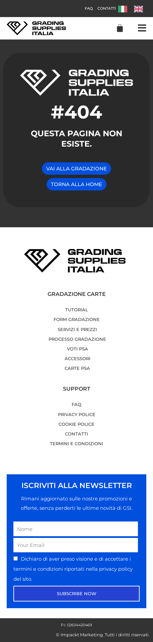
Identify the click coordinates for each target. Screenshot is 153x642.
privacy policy (116, 569)
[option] (140, 9)
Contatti (106, 8)
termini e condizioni (38, 569)
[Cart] (120, 28)
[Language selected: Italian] (134, 8)
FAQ (89, 8)
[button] (142, 28)
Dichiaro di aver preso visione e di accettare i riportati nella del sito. (73, 569)
